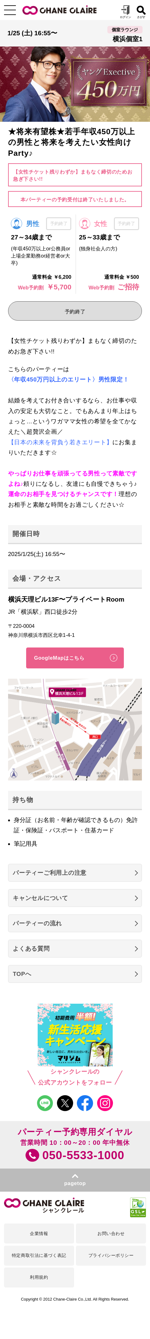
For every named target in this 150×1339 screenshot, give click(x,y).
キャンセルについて (40, 898)
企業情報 (39, 1233)
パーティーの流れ (37, 923)
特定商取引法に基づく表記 (39, 1255)
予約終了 (75, 311)
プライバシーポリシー (111, 1255)
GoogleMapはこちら (59, 658)
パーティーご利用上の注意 (50, 872)
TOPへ (22, 974)
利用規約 (39, 1277)
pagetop (75, 1183)
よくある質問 (31, 948)
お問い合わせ (110, 1233)
